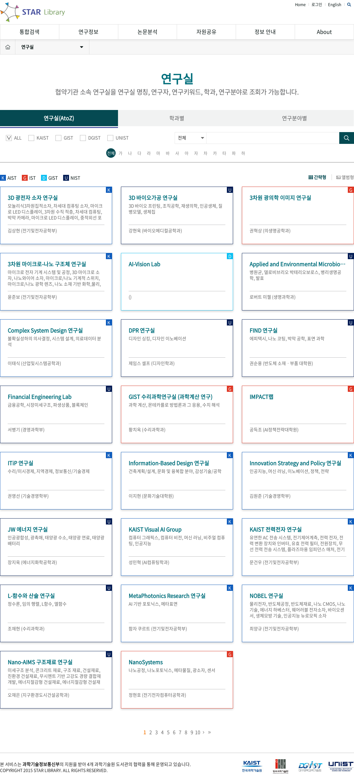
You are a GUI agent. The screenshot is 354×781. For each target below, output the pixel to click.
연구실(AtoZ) (59, 118)
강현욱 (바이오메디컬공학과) (155, 230)
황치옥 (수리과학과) (147, 429)
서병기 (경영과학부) (26, 429)
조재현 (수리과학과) (26, 628)
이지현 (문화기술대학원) (151, 496)
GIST (64, 138)
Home (300, 4)
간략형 (317, 177)
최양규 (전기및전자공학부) (274, 628)
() (130, 297)
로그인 (317, 4)
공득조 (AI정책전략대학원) (274, 429)
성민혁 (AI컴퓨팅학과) (149, 562)
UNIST (118, 138)
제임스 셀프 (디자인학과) (152, 363)
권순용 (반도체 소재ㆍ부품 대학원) (281, 363)
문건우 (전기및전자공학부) (274, 562)
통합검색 (29, 32)
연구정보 (88, 32)
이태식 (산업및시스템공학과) (34, 363)
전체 (111, 153)
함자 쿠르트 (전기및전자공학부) (158, 628)
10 (197, 732)
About (324, 32)
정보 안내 (265, 32)
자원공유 (206, 32)
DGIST (90, 138)
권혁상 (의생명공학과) (270, 230)
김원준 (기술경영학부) (270, 496)
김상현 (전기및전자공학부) (32, 230)
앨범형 (345, 177)
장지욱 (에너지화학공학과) (32, 562)
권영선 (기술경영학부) (28, 496)
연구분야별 (294, 118)
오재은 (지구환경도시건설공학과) (38, 695)
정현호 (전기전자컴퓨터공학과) (157, 695)
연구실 (52, 47)
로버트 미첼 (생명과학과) (273, 297)
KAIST (38, 138)
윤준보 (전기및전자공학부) (32, 297)
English (334, 4)
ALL (14, 138)
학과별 (176, 118)
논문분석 (147, 32)
